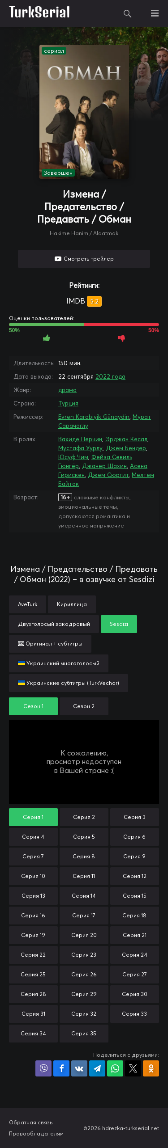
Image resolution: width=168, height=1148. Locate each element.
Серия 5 (84, 836)
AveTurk (27, 604)
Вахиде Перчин (80, 439)
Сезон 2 (84, 706)
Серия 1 (33, 817)
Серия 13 (33, 895)
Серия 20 (84, 935)
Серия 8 (84, 856)
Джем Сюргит (108, 474)
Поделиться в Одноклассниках (151, 1068)
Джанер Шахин (104, 465)
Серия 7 (33, 856)
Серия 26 (84, 974)
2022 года (110, 376)
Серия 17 (83, 915)
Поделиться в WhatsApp (115, 1068)
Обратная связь (31, 1122)
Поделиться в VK (79, 1068)
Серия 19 (33, 935)
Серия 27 (134, 974)
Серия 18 (134, 915)
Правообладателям (36, 1133)
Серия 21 (134, 935)
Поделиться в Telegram (97, 1068)
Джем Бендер (126, 448)
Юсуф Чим (73, 456)
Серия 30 (134, 994)
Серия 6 (134, 836)
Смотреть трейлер (89, 258)
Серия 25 (33, 974)
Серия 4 (33, 836)
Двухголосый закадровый (54, 623)
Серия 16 (33, 915)
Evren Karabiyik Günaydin (93, 416)
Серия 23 (83, 954)
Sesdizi (119, 623)
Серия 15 (134, 895)
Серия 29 (84, 994)
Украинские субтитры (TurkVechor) (68, 683)
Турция (68, 403)
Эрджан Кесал (126, 439)
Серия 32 (83, 1013)
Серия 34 (33, 1033)
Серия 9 (134, 856)
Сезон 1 (33, 706)
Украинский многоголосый (58, 663)
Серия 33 (134, 1013)
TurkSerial (39, 13)
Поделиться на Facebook (61, 1068)
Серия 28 (33, 994)
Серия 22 (33, 954)
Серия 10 (33, 876)
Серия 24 (134, 954)
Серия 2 (84, 817)
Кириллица (72, 604)
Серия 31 (33, 1013)
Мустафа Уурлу (80, 448)
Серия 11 (84, 876)
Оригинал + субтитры (50, 643)
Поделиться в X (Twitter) (133, 1068)
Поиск (127, 13)
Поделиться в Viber (43, 1068)
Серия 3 (135, 817)
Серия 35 (83, 1033)
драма (67, 389)
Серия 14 (84, 895)
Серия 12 (134, 876)
